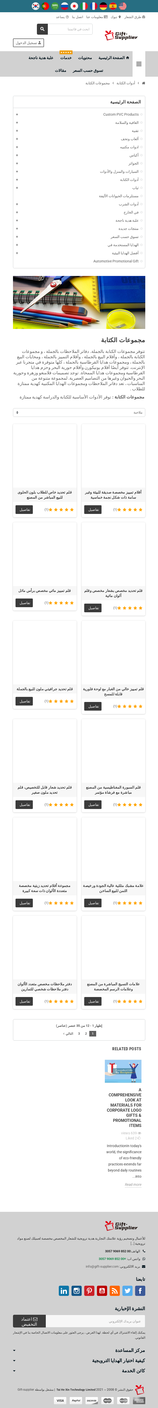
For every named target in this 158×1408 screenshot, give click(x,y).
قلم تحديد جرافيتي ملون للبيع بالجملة (45, 689)
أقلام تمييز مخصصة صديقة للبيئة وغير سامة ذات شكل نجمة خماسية (113, 494)
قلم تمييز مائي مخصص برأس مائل (44, 591)
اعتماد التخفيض (29, 1322)
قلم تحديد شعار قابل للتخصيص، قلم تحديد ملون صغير (45, 789)
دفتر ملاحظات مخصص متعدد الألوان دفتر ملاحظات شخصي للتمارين (45, 986)
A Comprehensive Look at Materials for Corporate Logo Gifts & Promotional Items (124, 1107)
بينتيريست (89, 1291)
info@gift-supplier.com (102, 1266)
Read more (133, 1185)
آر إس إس (115, 1291)
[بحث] (65, 29)
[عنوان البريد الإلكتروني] (95, 1321)
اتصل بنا (77, 17)
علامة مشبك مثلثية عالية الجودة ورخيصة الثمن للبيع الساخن (113, 888)
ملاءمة (138, 412)
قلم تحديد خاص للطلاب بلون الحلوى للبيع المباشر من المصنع (45, 494)
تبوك (116, 17)
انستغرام (76, 1291)
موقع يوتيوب (102, 1291)
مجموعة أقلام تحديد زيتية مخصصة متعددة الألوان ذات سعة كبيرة (44, 888)
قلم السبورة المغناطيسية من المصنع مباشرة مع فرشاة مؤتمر (113, 789)
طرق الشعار (134, 17)
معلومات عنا (97, 17)
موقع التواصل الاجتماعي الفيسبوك (140, 1291)
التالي (67, 1033)
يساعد (62, 17)
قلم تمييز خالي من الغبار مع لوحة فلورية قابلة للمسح (113, 691)
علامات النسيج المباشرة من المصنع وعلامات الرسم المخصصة (113, 986)
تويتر (127, 1291)
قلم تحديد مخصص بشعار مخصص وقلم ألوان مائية (113, 593)
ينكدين (64, 1291)
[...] (132, 1243)
